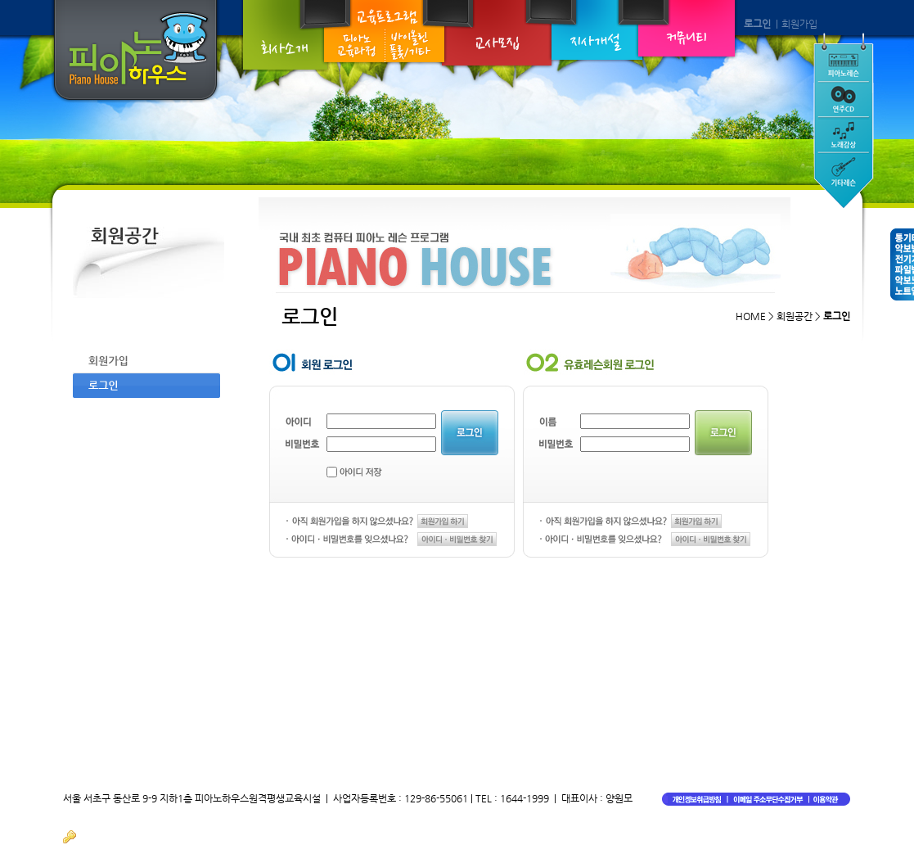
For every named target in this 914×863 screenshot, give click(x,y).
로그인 (757, 23)
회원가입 (799, 23)
